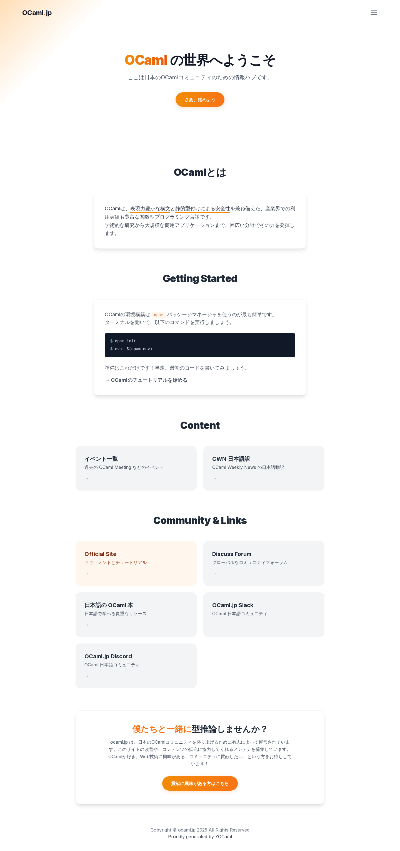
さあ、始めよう (200, 99)
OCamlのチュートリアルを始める (146, 380)
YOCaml (223, 836)
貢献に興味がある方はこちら (200, 783)
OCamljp (37, 13)
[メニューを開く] (374, 13)
